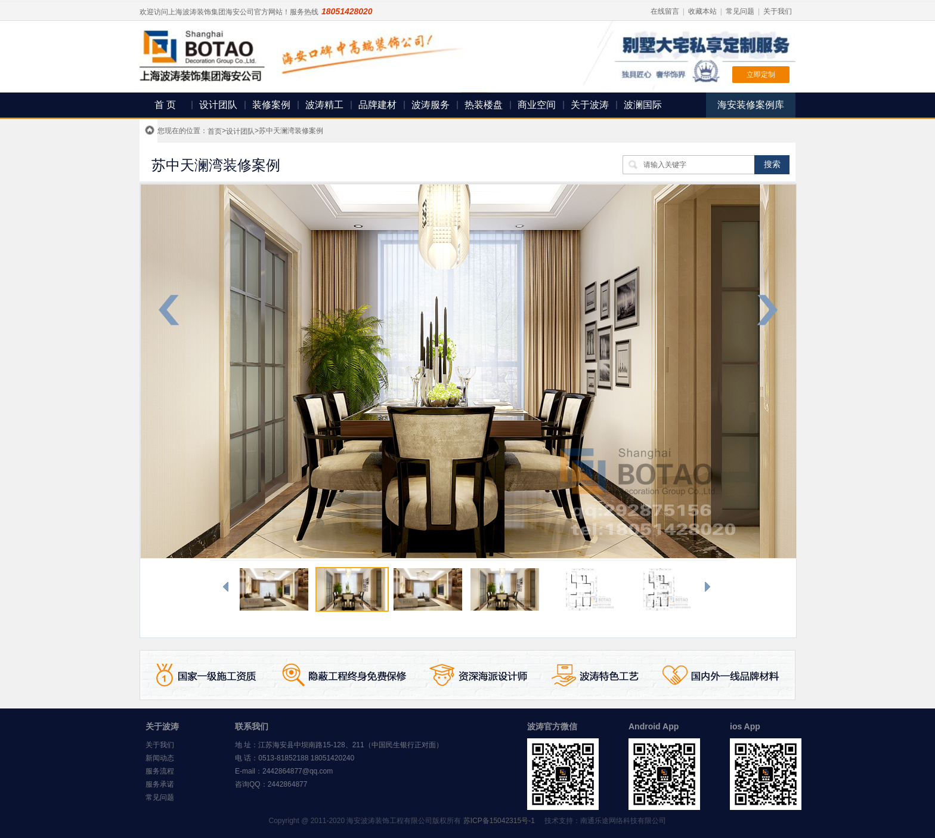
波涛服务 (430, 105)
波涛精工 (324, 105)
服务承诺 (159, 784)
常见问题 (740, 11)
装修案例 (271, 105)
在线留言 (665, 11)
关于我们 (777, 11)
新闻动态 (159, 758)
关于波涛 (590, 105)
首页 (215, 131)
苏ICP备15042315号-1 (499, 821)
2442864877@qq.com (297, 771)
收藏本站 (702, 11)
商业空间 (537, 105)
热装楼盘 (484, 105)
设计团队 (218, 105)
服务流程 (159, 771)
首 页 (165, 105)
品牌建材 (377, 105)
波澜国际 (643, 105)
